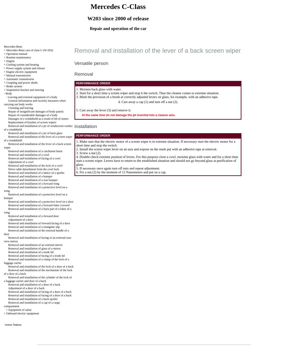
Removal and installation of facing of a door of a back (40, 291)
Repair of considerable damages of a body (33, 115)
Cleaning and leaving (20, 108)
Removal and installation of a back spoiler (33, 299)
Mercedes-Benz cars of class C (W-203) (29, 50)
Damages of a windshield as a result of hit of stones (38, 118)
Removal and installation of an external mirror (35, 245)
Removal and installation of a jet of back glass (35, 133)
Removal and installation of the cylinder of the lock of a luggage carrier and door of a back (38, 279)
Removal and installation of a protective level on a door (40, 201)
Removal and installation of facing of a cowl (34, 158)
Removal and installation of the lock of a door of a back (41, 266)
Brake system (14, 86)
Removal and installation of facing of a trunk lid (36, 255)
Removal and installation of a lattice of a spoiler (36, 172)
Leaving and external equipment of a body (32, 97)
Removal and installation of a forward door (33, 216)
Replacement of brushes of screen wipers (32, 122)
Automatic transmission (20, 79)
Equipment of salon (20, 309)
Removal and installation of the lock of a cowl (35, 165)
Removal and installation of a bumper (30, 176)
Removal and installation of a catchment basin (35, 151)
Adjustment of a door (20, 219)
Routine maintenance (18, 57)
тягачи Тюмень (12, 324)
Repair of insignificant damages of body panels (36, 111)
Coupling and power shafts (22, 82)
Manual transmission (18, 75)
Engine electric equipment (21, 71)
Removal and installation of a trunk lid (31, 252)
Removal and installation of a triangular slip (34, 227)
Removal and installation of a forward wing (33, 183)
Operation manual (16, 53)
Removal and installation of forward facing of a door (39, 223)
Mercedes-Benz (13, 46)
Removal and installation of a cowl (28, 154)
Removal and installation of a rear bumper (33, 180)
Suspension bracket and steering (25, 89)
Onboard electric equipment (22, 313)
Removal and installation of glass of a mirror (34, 248)
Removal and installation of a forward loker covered (39, 205)
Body (9, 93)
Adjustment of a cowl (20, 162)
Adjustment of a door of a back (26, 288)
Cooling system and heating (22, 64)
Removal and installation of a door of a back (34, 284)
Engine (10, 61)
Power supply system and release (25, 68)
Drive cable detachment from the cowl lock (33, 169)
